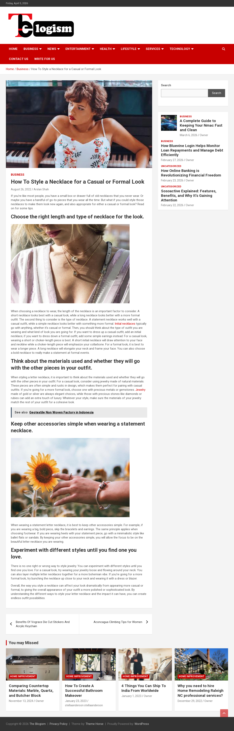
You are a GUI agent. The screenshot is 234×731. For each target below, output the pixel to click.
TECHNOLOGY (180, 49)
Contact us (18, 59)
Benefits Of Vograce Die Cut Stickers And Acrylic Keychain (43, 624)
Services (153, 49)
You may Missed (23, 642)
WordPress (142, 724)
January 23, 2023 (76, 701)
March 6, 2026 (188, 135)
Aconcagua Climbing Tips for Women (118, 622)
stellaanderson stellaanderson (84, 705)
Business (31, 49)
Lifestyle (128, 49)
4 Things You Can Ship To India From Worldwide (143, 688)
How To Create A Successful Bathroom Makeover (84, 691)
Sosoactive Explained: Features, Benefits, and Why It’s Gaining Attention (188, 195)
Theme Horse (94, 724)
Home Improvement (23, 676)
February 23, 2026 (172, 180)
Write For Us (44, 59)
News (51, 49)
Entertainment (78, 49)
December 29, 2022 (190, 701)
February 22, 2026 (172, 205)
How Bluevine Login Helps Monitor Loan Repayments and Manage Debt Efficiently (192, 150)
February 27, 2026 (172, 160)
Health (106, 49)
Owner (204, 135)
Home (13, 49)
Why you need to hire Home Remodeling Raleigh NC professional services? (201, 691)
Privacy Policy (58, 724)
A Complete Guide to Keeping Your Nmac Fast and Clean (201, 125)
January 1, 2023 (131, 696)
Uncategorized (171, 166)
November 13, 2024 (21, 701)
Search (216, 93)
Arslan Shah (41, 189)
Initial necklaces (125, 323)
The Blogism (37, 724)
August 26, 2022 (21, 189)
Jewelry (140, 390)
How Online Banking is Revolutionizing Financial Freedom (191, 172)
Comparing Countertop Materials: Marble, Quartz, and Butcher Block (31, 691)
